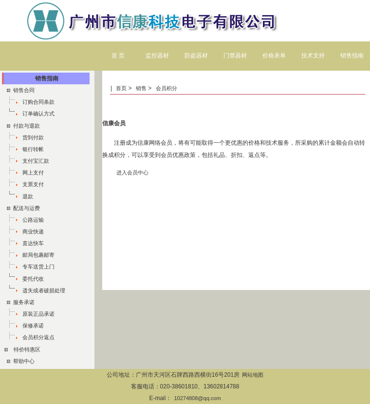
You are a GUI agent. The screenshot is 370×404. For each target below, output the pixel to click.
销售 (141, 88)
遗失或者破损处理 (43, 290)
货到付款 (33, 137)
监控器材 (157, 55)
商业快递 (33, 231)
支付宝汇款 (35, 161)
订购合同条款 (38, 102)
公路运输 (33, 220)
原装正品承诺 (38, 314)
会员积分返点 (38, 337)
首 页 (118, 55)
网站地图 (252, 375)
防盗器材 (196, 55)
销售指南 (352, 55)
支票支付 (33, 184)
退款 (27, 196)
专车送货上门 (38, 266)
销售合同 (21, 90)
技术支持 (313, 55)
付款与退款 (23, 126)
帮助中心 (21, 361)
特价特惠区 (27, 349)
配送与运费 (23, 208)
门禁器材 (235, 55)
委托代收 (33, 279)
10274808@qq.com (197, 398)
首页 (122, 88)
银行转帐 (33, 149)
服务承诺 (21, 302)
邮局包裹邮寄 (38, 255)
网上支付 (33, 172)
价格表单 (274, 55)
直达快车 (33, 243)
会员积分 (166, 88)
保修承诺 (33, 325)
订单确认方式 (38, 113)
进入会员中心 (132, 172)
